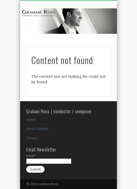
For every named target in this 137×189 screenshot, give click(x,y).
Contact (32, 138)
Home (30, 119)
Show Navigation (98, 45)
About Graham (37, 128)
